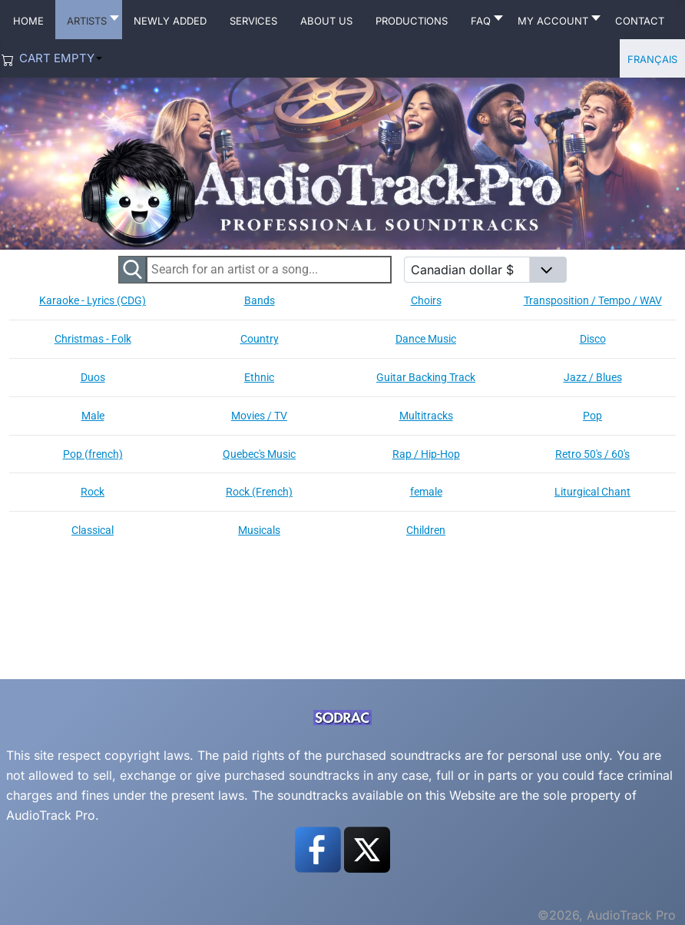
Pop (592, 415)
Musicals (259, 530)
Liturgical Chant (592, 492)
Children (425, 530)
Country (259, 339)
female (426, 492)
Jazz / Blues (593, 377)
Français (652, 58)
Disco (593, 339)
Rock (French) (259, 492)
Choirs (426, 300)
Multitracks (426, 415)
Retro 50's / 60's (592, 454)
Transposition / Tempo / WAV (593, 300)
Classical (92, 530)
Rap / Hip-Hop (426, 454)
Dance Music (425, 339)
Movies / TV (259, 415)
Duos (93, 377)
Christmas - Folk (93, 339)
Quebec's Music (259, 454)
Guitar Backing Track (425, 377)
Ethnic (259, 377)
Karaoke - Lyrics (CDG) (92, 300)
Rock (92, 492)
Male (92, 415)
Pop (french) (93, 454)
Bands (259, 300)
